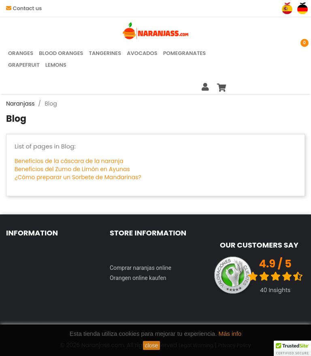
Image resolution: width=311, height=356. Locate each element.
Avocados (142, 53)
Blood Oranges (61, 53)
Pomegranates (184, 53)
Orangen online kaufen (138, 278)
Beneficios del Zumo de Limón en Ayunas (72, 169)
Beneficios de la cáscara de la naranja (69, 161)
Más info (230, 333)
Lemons (55, 65)
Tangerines (105, 53)
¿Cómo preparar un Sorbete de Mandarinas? (78, 177)
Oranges (20, 53)
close (151, 345)
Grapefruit (24, 65)
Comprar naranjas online (140, 268)
